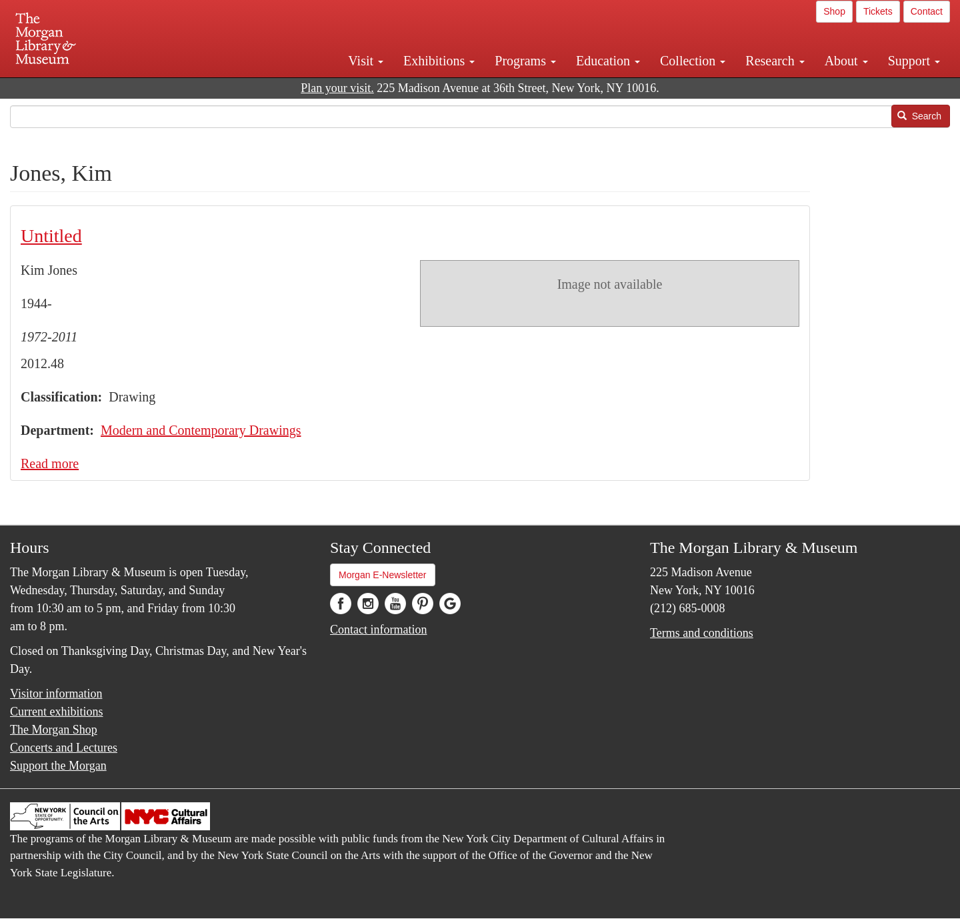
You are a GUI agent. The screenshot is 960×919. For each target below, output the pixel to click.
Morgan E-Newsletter (383, 575)
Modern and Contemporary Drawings (201, 430)
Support (914, 60)
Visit (365, 60)
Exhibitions (439, 60)
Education (608, 60)
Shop (834, 11)
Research (774, 60)
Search (919, 116)
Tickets (878, 11)
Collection (692, 60)
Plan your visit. (337, 88)
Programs (525, 60)
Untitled (51, 235)
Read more (50, 463)
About (846, 60)
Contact (927, 11)
